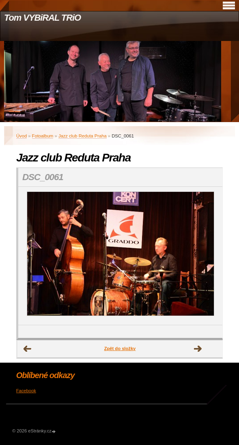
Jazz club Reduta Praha (82, 135)
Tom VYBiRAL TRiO (42, 18)
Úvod (21, 135)
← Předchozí (28, 349)
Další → (198, 349)
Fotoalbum (43, 135)
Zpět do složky (120, 348)
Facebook (26, 390)
